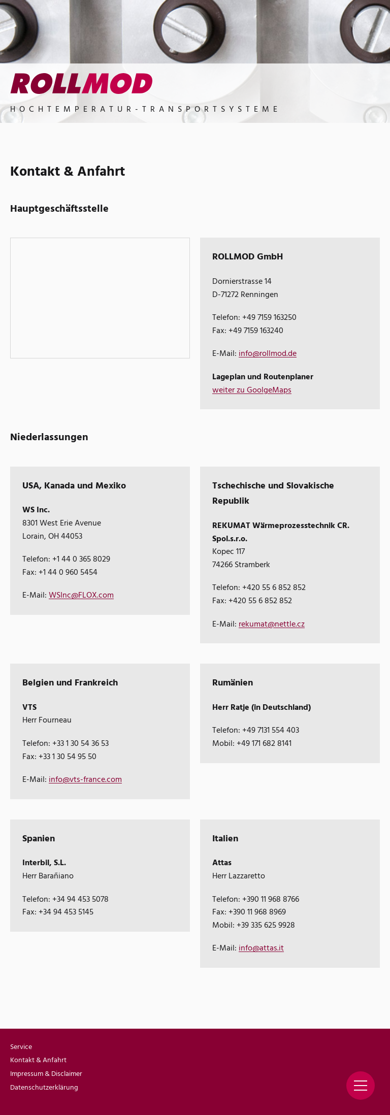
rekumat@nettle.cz (272, 624)
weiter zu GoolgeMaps (251, 390)
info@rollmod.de (268, 353)
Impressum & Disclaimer (46, 1074)
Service (21, 1047)
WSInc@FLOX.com (81, 595)
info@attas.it (261, 948)
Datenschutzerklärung (44, 1088)
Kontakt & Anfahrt (38, 1060)
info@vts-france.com (85, 779)
